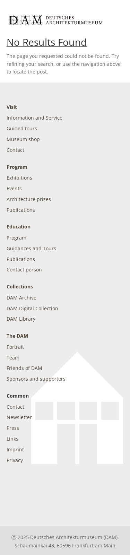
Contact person (24, 269)
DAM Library (21, 318)
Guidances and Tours (31, 248)
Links (12, 438)
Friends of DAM (24, 368)
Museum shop (23, 139)
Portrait (15, 347)
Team (13, 357)
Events (14, 188)
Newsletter (19, 417)
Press (13, 428)
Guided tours (22, 128)
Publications (21, 210)
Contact (15, 150)
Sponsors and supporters (36, 378)
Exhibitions (19, 177)
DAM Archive (21, 297)
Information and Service (34, 117)
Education (19, 226)
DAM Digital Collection (32, 308)
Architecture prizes (29, 199)
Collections (20, 286)
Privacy (15, 460)
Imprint (15, 449)
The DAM (17, 335)
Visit (12, 107)
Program (17, 167)
